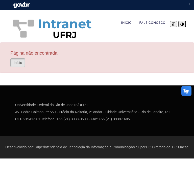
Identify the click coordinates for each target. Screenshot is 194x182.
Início (18, 63)
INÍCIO (126, 23)
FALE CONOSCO (152, 23)
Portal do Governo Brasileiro (21, 5)
